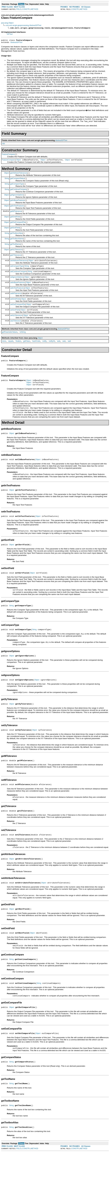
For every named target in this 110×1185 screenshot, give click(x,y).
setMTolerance (15, 305)
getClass (26, 356)
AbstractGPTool (16, 43)
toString (23, 346)
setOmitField (15, 311)
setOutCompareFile (17, 317)
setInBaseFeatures (17, 293)
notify (44, 356)
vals (3, 144)
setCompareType (16, 276)
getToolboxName (16, 246)
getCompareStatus (17, 181)
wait (58, 356)
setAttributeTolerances (18, 270)
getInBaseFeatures (17, 205)
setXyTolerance (16, 329)
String (7, 181)
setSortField (14, 323)
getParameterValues (9, 346)
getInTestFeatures (17, 211)
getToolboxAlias (16, 240)
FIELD (18, 9)
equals (10, 356)
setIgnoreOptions (16, 287)
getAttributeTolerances (18, 175)
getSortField (14, 234)
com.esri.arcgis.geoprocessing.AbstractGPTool (23, 25)
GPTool (9, 34)
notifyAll (52, 356)
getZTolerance (15, 264)
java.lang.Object (7, 23)
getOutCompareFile (17, 228)
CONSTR (26, 9)
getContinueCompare (18, 193)
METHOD (34, 9)
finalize (18, 356)
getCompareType (16, 187)
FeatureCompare (8, 156)
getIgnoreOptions (16, 199)
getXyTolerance (16, 258)
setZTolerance (15, 335)
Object (18, 162)
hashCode (36, 356)
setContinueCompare (18, 281)
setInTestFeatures (17, 299)
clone (4, 356)
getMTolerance (15, 216)
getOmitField (15, 222)
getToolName (15, 252)
